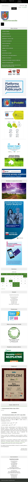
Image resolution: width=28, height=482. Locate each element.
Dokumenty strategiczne (7, 38)
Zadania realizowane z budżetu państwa (11, 60)
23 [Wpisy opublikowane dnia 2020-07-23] (14, 283)
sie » (4, 288)
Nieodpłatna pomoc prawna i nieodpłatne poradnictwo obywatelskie (11, 65)
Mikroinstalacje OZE (6, 36)
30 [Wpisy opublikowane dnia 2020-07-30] (14, 285)
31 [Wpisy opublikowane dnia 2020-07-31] (17, 285)
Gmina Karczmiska (10, 20)
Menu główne (2, 24)
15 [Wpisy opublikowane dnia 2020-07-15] (10, 280)
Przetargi (4, 50)
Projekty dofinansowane (7, 62)
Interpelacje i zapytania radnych (9, 55)
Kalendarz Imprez (6, 33)
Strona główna (5, 31)
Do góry (26, 1)
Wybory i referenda (6, 57)
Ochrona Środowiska (7, 41)
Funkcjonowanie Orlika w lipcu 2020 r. (10, 408)
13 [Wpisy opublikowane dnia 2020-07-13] (2, 280)
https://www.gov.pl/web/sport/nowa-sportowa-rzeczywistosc (13, 442)
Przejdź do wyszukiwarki (19, 1)
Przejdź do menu (3, 0)
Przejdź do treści (11, 0)
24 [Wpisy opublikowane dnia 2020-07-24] (17, 283)
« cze (2, 288)
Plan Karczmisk (5, 45)
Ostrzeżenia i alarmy (6, 53)
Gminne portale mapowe (7, 48)
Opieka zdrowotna (6, 43)
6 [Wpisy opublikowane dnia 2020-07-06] (2, 278)
